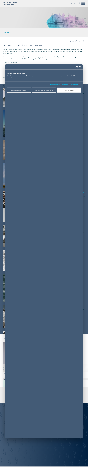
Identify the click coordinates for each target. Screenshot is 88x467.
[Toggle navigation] (83, 3)
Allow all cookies (69, 90)
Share (76, 41)
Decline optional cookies (18, 90)
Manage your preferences (44, 90)
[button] (78, 4)
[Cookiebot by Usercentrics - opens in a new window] (73, 67)
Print (83, 41)
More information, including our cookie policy (64, 84)
